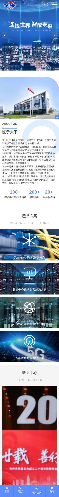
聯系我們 (36, 490)
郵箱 (52, 490)
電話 (20, 490)
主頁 (6, 490)
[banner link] (29, 35)
